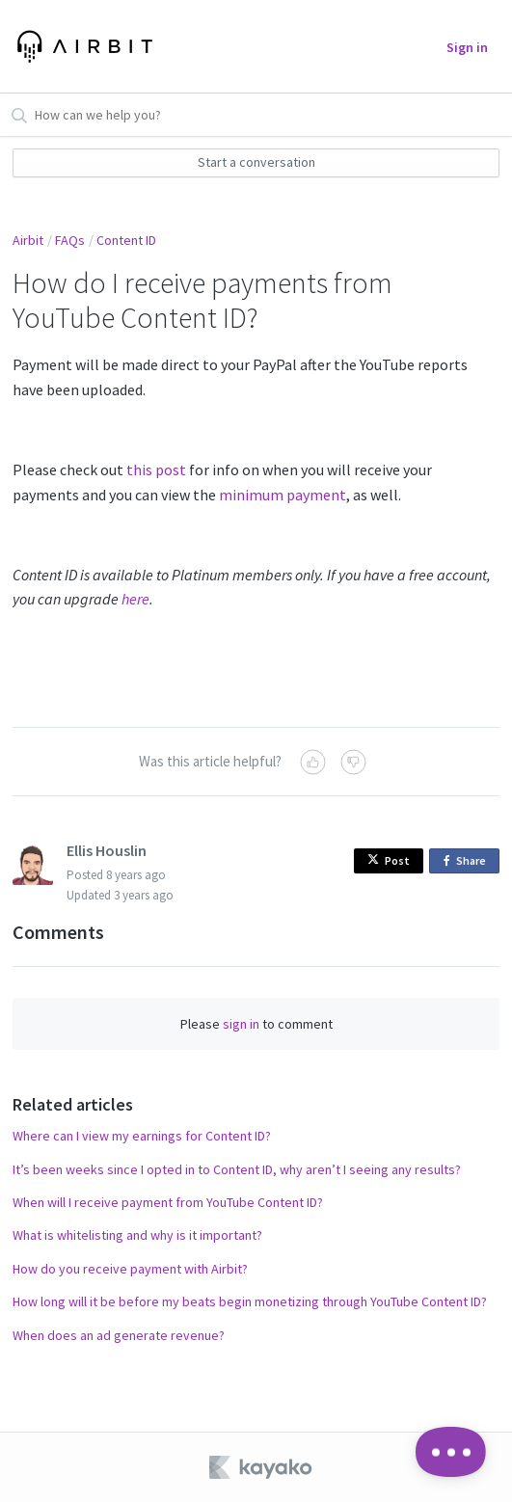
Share (468, 861)
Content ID (126, 240)
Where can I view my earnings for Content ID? (142, 1135)
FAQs (70, 240)
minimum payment (282, 494)
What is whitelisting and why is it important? (137, 1235)
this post (156, 469)
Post (388, 860)
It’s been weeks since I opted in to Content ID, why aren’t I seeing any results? (237, 1169)
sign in (241, 1024)
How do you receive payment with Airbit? (130, 1268)
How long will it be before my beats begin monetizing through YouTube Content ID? (250, 1301)
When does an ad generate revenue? (119, 1335)
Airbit (28, 240)
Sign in (467, 47)
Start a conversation (256, 162)
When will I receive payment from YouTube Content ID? (168, 1202)
